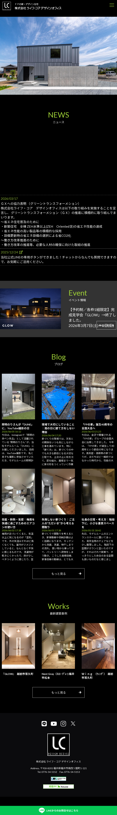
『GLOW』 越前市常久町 (17, 674)
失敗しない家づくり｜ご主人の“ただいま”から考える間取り (58, 523)
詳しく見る (106, 325)
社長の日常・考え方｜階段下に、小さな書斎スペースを (98, 523)
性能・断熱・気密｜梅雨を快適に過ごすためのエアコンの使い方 (18, 523)
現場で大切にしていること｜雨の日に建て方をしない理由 (58, 428)
